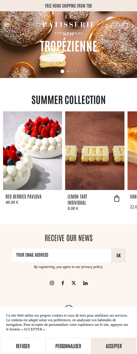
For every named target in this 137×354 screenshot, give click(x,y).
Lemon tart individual (77, 199)
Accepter (114, 346)
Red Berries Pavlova (24, 196)
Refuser (23, 346)
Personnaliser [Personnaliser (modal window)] (68, 346)
